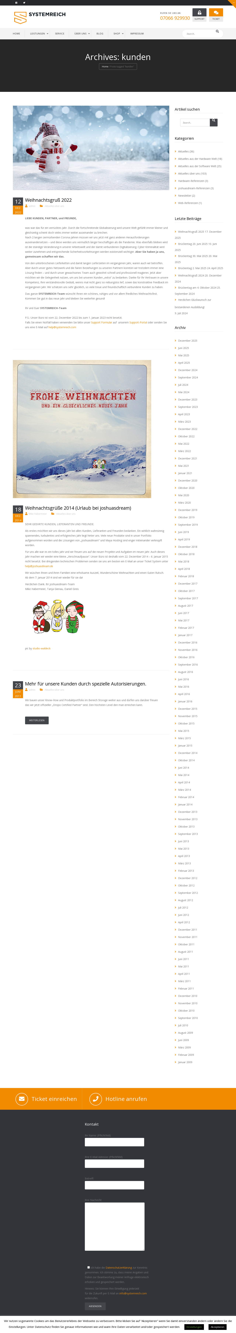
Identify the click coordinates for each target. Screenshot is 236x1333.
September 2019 (188, 524)
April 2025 (184, 362)
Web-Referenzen (188, 203)
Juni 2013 (183, 841)
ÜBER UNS (80, 33)
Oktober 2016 (186, 657)
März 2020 (184, 502)
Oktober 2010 (186, 1010)
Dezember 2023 (187, 399)
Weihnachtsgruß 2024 (191, 275)
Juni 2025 (183, 348)
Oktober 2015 (186, 723)
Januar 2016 (185, 701)
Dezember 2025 (187, 340)
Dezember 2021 (187, 458)
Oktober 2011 (186, 944)
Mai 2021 (183, 466)
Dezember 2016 (187, 642)
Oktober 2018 (186, 554)
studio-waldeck (42, 648)
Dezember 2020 (187, 480)
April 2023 (184, 414)
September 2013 (188, 834)
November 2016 (187, 650)
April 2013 (184, 856)
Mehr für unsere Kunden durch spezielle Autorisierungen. (85, 683)
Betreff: (114, 1182)
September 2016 (188, 664)
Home (105, 66)
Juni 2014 (183, 767)
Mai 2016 (183, 686)
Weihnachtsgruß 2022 (48, 200)
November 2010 (187, 1003)
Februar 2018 (186, 576)
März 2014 (184, 789)
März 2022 (184, 451)
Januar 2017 (185, 635)
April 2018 (184, 569)
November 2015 (187, 716)
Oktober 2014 (186, 760)
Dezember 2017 (187, 583)
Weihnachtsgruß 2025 (191, 231)
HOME (16, 33)
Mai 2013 (183, 848)
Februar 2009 (186, 1055)
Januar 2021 (185, 473)
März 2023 (184, 421)
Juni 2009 (183, 1040)
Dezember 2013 (187, 812)
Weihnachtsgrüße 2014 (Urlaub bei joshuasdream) (78, 508)
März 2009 (184, 1047)
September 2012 (188, 893)
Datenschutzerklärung (119, 1267)
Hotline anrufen (126, 1099)
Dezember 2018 (187, 547)
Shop (117, 33)
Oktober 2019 (186, 517)
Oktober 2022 (186, 436)
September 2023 (188, 407)
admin (32, 206)
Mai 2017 (183, 620)
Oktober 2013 (186, 826)
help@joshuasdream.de (39, 566)
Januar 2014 (185, 804)
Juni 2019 (183, 532)
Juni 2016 (183, 679)
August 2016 (185, 672)
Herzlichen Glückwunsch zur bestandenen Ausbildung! (193, 303)
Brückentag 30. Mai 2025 (193, 256)
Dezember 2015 (187, 708)
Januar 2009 (185, 1062)
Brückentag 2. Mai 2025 (192, 268)
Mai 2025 (183, 355)
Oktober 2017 (186, 591)
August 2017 (185, 605)
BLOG (100, 33)
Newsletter (184, 195)
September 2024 (188, 377)
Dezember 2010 (187, 996)
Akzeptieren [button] (217, 1327)
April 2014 (184, 782)
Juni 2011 (183, 959)
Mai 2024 (183, 392)
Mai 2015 (183, 731)
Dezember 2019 (187, 510)
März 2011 (184, 981)
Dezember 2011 (187, 929)
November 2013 (187, 819)
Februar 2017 (186, 628)
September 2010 (188, 1018)
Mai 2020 (183, 495)
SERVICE (59, 33)
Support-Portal (138, 322)
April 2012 (184, 922)
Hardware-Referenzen (191, 181)
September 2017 (188, 598)
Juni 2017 (183, 613)
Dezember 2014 (187, 753)
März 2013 (184, 863)
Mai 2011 (183, 966)
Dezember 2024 (187, 370)
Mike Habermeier (38, 513)
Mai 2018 (183, 561)
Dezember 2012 (187, 878)
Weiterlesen (37, 720)
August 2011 (185, 951)
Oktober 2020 (186, 488)
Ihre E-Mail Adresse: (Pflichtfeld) (114, 1160)
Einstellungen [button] (194, 1327)
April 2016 (184, 694)
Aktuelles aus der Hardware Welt (197, 159)
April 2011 (184, 974)
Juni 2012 (183, 915)
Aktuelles (183, 151)
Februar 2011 (186, 988)
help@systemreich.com (62, 327)
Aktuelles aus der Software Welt (197, 166)
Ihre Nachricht (115, 1227)
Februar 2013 (186, 870)
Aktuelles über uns (54, 206)
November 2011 (187, 937)
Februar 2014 (186, 797)
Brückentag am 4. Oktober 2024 (197, 287)
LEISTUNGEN (37, 33)
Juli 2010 (183, 1025)
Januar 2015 (185, 745)
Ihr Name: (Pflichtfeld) (114, 1139)
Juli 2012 (183, 907)
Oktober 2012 (186, 885)
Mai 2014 (183, 775)
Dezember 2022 (187, 429)
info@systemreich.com (133, 1293)
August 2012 (185, 900)
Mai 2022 (183, 443)
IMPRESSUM (137, 33)
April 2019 (184, 539)
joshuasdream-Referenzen (194, 188)
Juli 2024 (183, 385)
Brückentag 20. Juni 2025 (193, 244)
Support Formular (101, 322)
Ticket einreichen (54, 1099)
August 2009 (185, 1032)
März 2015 (184, 738)
